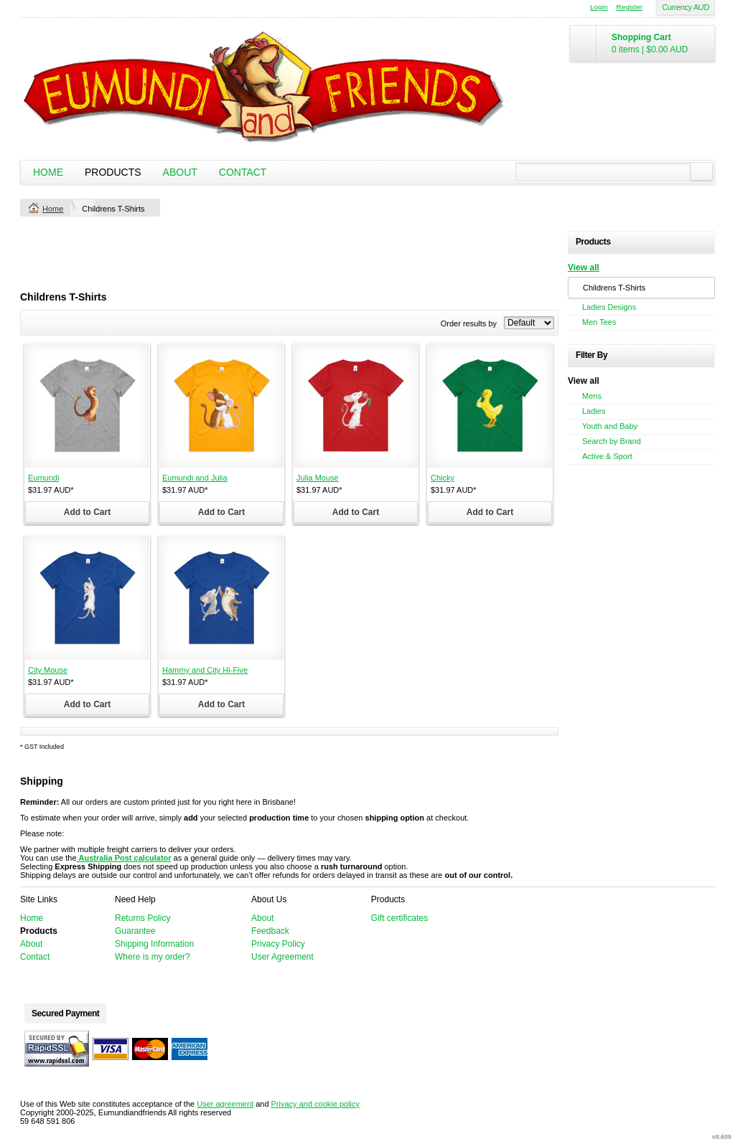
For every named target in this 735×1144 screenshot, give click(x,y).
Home (48, 172)
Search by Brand (611, 441)
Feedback (270, 931)
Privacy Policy (278, 944)
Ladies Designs (609, 307)
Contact (243, 172)
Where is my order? (152, 957)
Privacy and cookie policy (315, 1104)
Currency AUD (685, 7)
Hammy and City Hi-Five (205, 670)
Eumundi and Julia (195, 477)
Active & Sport (607, 456)
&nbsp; (87, 405)
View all (583, 268)
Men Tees (599, 322)
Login (598, 7)
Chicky (442, 477)
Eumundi (43, 477)
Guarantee (135, 931)
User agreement (225, 1104)
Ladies (593, 411)
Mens (591, 396)
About (180, 172)
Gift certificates (399, 918)
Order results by (469, 323)
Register (630, 7)
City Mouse (47, 670)
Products (113, 172)
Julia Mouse (317, 477)
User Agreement (282, 957)
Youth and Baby (609, 426)
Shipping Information (154, 944)
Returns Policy (142, 918)
